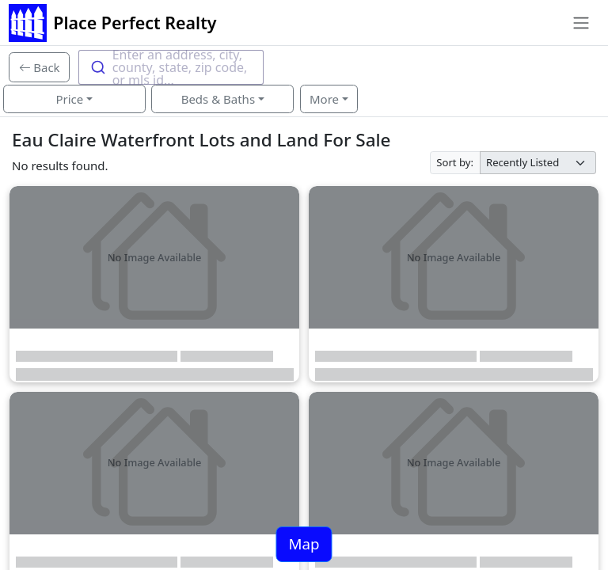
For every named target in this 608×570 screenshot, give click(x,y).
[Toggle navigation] (580, 23)
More (324, 99)
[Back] (39, 67)
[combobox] (171, 67)
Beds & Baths (218, 99)
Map (303, 543)
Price (69, 99)
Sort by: (454, 162)
